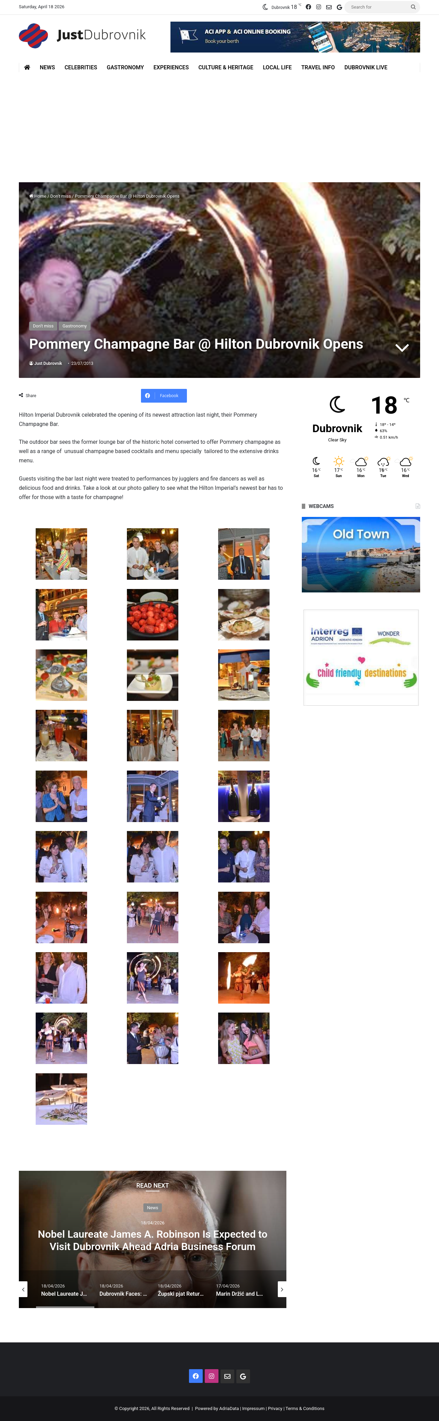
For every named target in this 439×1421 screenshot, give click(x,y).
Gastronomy (125, 67)
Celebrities (80, 67)
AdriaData (229, 1408)
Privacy (275, 1408)
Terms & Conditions (305, 1408)
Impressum (253, 1408)
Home (37, 196)
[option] (152, 1239)
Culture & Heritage (225, 67)
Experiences (171, 67)
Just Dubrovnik (48, 363)
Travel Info (318, 67)
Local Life (277, 67)
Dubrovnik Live (365, 67)
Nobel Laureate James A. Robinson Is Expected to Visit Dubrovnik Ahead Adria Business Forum (153, 1240)
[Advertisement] (219, 124)
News (47, 67)
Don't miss (60, 196)
